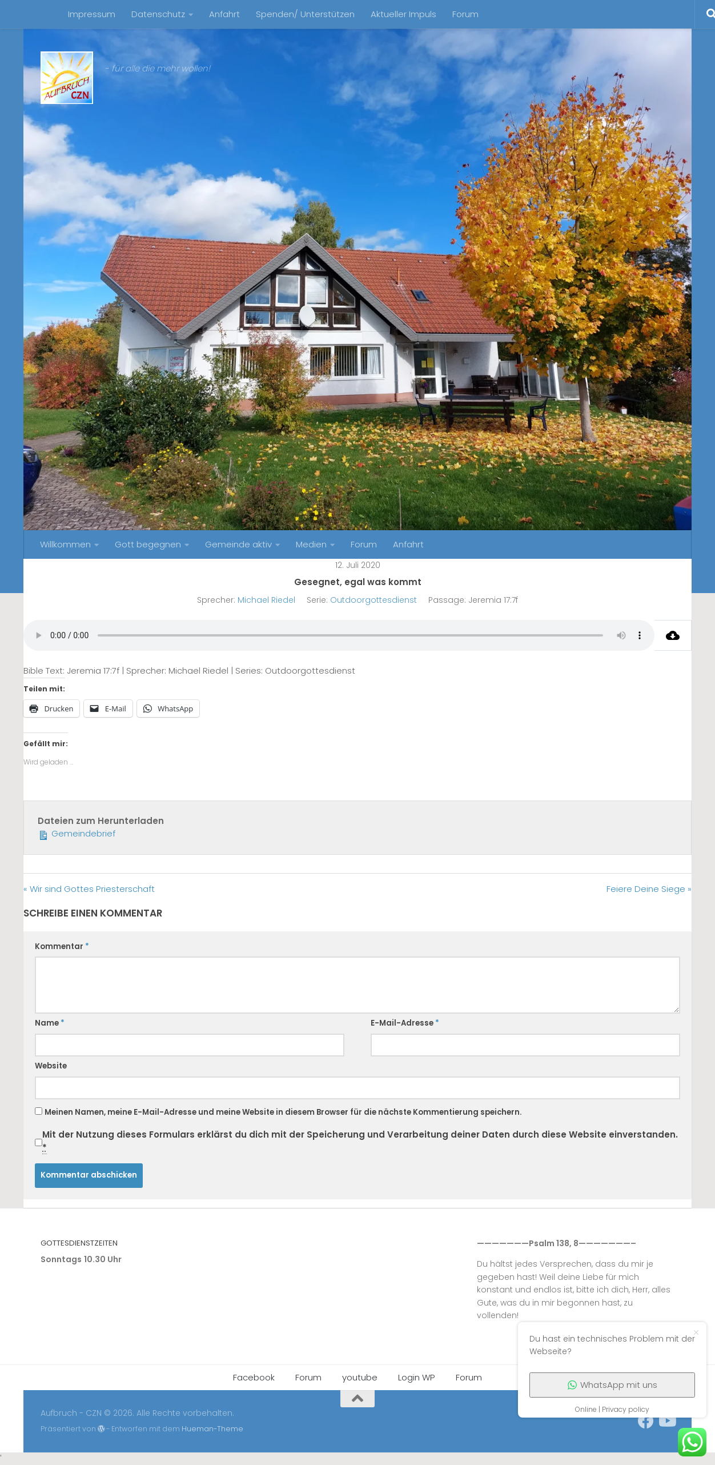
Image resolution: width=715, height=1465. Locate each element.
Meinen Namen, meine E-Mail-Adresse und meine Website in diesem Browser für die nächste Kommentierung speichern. (283, 1112)
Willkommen (65, 544)
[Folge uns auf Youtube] (666, 1421)
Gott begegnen (148, 544)
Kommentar (62, 946)
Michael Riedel (266, 600)
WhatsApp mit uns (612, 1385)
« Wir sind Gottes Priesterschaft (89, 889)
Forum (465, 14)
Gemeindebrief (76, 833)
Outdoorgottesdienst (373, 600)
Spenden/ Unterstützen (305, 14)
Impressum (91, 14)
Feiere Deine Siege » (649, 889)
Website (51, 1065)
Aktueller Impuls (403, 14)
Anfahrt (224, 14)
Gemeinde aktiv (238, 544)
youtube (359, 1377)
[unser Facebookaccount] (646, 1421)
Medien (311, 544)
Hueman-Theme (212, 1429)
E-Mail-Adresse (405, 1023)
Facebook (254, 1377)
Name (50, 1023)
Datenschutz (158, 14)
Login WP (416, 1377)
